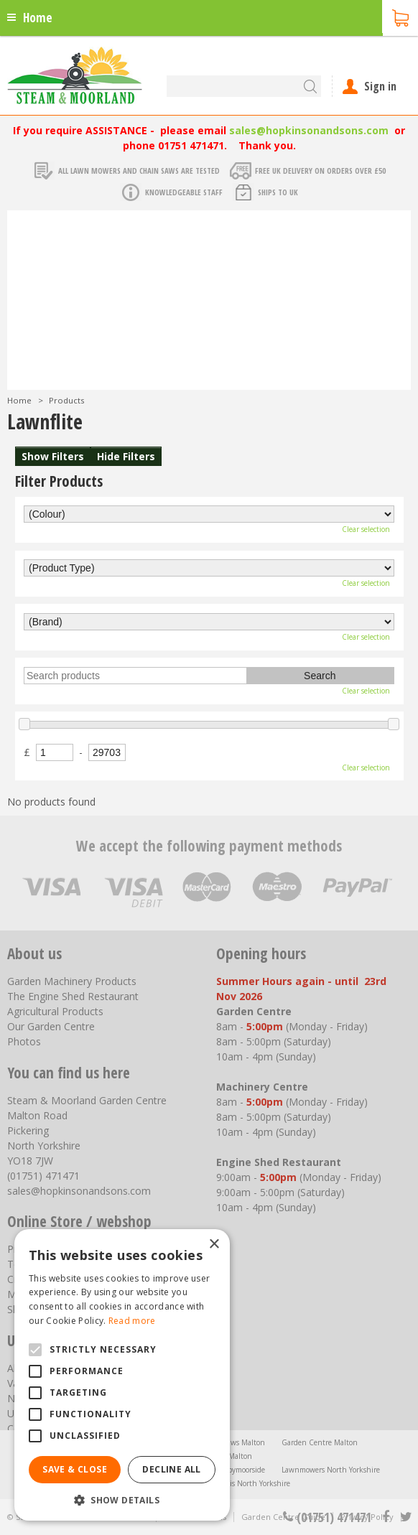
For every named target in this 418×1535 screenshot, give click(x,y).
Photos (24, 1041)
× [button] (213, 1244)
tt (405, 1517)
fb (385, 1517)
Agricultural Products (55, 1011)
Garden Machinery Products (71, 981)
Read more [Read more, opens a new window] (132, 1321)
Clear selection (366, 529)
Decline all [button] (171, 1469)
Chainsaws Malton (234, 1442)
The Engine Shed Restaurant (73, 996)
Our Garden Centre (51, 1026)
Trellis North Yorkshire (252, 1483)
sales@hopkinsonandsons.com (309, 130)
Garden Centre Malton (320, 1442)
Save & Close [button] (74, 1469)
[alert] (122, 1375)
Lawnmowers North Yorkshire (331, 1470)
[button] (122, 1499)
